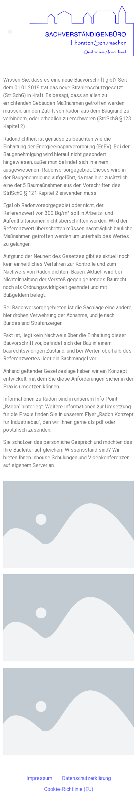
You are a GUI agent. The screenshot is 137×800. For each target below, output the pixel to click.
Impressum (39, 778)
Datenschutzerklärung (86, 778)
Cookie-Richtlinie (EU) (68, 789)
